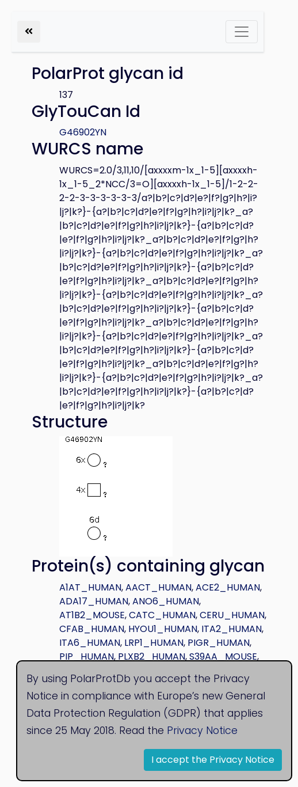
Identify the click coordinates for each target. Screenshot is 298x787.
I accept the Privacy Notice (212, 759)
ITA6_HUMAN (89, 642)
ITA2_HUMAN (231, 628)
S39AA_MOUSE (223, 656)
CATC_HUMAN (162, 615)
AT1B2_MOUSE (92, 615)
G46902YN (82, 132)
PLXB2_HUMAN (151, 656)
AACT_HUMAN (158, 587)
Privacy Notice (202, 730)
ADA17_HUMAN (93, 601)
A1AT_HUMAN (90, 587)
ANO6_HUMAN (165, 601)
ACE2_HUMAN (228, 587)
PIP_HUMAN (86, 656)
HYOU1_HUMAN (162, 628)
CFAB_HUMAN (91, 628)
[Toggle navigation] (242, 31)
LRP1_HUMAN (154, 642)
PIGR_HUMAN (219, 642)
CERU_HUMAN (232, 615)
